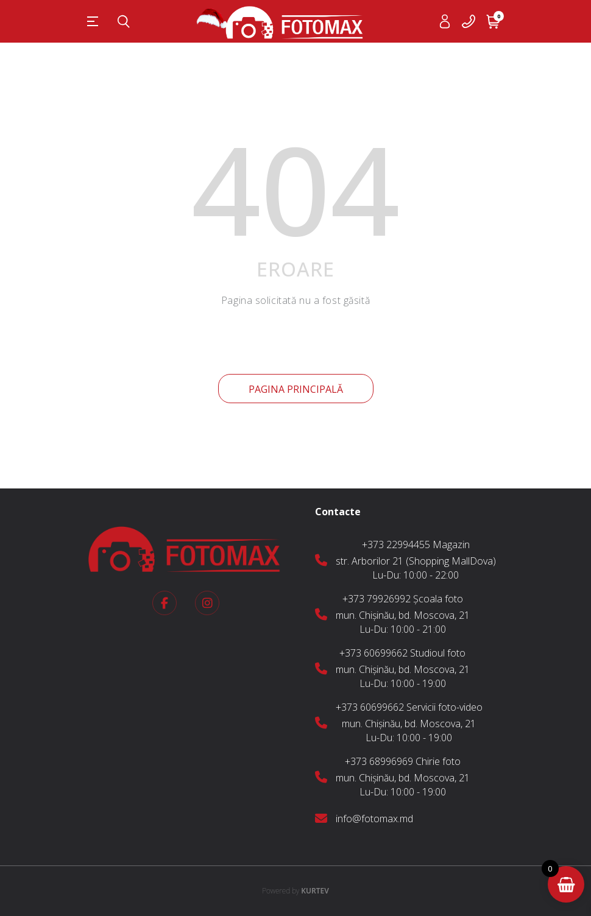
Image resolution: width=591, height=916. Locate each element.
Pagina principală (296, 389)
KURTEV (295, 891)
